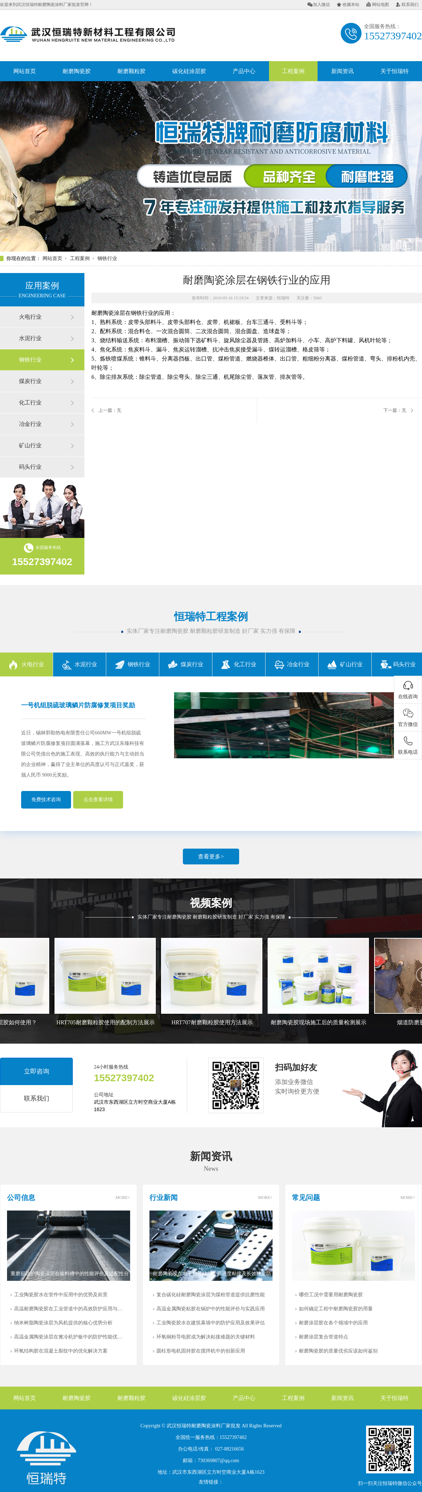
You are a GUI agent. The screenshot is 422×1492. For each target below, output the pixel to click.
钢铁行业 (107, 258)
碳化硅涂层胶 (189, 71)
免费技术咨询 (46, 799)
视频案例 (211, 903)
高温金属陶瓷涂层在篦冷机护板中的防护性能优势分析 (70, 1336)
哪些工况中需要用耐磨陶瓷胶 (331, 1294)
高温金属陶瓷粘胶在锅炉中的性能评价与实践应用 (210, 1308)
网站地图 (377, 4)
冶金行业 (30, 424)
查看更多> (211, 856)
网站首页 (24, 71)
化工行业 (30, 403)
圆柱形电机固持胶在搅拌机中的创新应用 (200, 1351)
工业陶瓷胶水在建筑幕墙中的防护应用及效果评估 (210, 1322)
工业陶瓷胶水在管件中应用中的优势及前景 (61, 1294)
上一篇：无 (109, 410)
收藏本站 (348, 4)
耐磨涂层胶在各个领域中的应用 (333, 1322)
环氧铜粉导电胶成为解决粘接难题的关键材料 (205, 1336)
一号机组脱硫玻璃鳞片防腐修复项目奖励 (78, 705)
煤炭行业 (30, 381)
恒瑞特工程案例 (211, 616)
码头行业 (30, 467)
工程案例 (293, 71)
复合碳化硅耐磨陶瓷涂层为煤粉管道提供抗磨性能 (210, 1294)
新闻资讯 (342, 71)
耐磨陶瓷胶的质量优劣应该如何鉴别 (338, 1351)
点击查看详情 (98, 799)
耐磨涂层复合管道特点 (323, 1336)
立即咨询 (36, 1071)
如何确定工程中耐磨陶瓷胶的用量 (336, 1308)
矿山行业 (30, 445)
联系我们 (407, 4)
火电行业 (30, 317)
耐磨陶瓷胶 (77, 71)
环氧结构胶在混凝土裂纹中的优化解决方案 (61, 1351)
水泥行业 (30, 338)
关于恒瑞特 (395, 71)
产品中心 (244, 71)
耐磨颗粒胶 (131, 71)
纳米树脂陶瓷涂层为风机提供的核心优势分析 (63, 1322)
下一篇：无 (394, 410)
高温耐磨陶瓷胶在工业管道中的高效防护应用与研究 (70, 1308)
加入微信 (318, 4)
